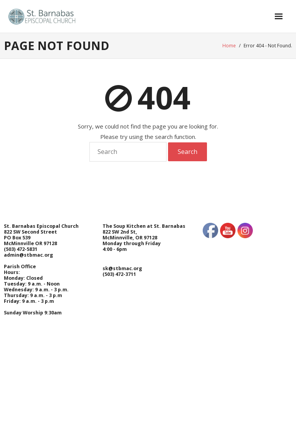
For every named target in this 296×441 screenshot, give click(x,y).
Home (229, 45)
